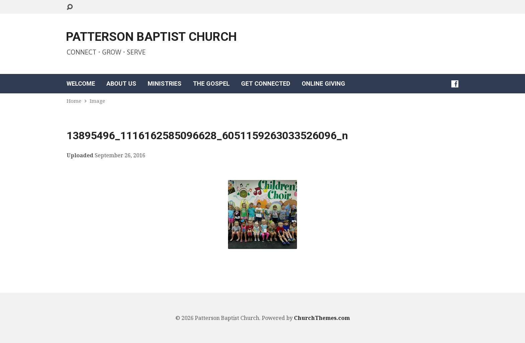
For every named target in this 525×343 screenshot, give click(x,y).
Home (74, 100)
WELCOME (81, 84)
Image (97, 100)
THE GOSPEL (211, 84)
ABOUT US (121, 84)
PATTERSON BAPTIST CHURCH (151, 37)
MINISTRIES (164, 84)
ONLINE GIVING (323, 84)
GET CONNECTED (265, 84)
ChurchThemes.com (322, 318)
